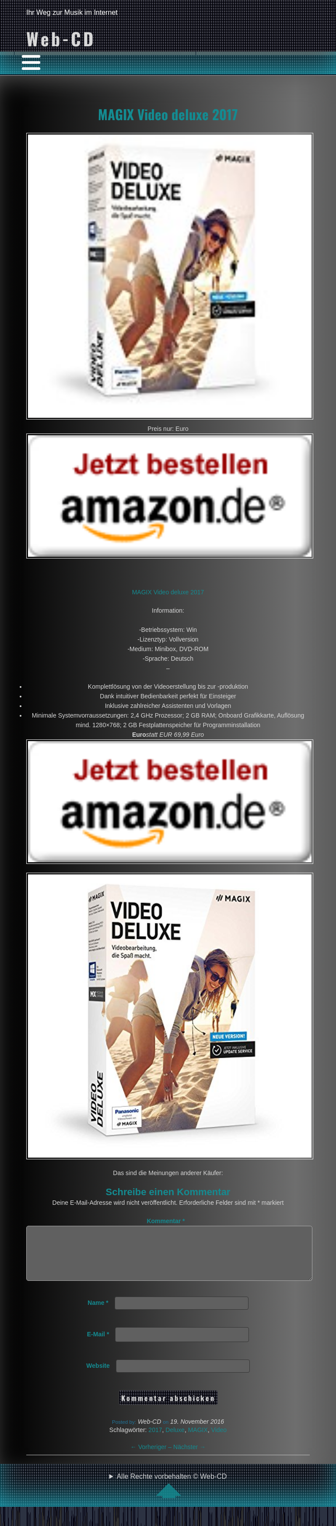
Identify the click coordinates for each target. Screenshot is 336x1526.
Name (98, 1313)
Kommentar (166, 1220)
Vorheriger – (151, 1457)
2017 (155, 1440)
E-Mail (98, 1344)
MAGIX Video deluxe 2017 (168, 114)
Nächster (189, 1457)
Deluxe (175, 1440)
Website (97, 1376)
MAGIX (198, 1440)
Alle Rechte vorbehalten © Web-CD (172, 1496)
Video (219, 1440)
